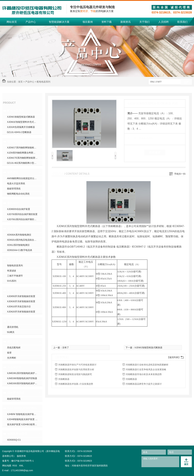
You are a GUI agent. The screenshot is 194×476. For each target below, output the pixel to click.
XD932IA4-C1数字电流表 (19, 250)
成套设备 (13, 341)
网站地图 (6, 465)
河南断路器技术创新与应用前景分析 (76, 369)
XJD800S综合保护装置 (18, 209)
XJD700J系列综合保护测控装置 (23, 219)
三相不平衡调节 (15, 275)
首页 (20, 81)
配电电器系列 (43, 81)
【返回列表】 (173, 357)
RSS (15, 465)
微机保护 (13, 203)
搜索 (186, 82)
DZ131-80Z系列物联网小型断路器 (24, 163)
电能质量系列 (15, 259)
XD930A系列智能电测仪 (19, 234)
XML (21, 465)
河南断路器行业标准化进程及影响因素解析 (147, 364)
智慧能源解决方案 (59, 22)
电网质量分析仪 (17, 433)
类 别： (133, 138)
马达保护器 (14, 367)
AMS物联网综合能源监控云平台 (23, 178)
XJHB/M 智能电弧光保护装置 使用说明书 (24, 414)
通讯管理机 (12, 327)
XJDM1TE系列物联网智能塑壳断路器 (24, 158)
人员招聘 (163, 22)
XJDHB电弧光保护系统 (22, 408)
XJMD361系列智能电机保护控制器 (24, 373)
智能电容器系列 (15, 265)
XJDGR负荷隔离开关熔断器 (21, 127)
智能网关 (13, 321)
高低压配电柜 (14, 347)
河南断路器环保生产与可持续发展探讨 (77, 364)
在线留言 (155, 152)
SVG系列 (11, 281)
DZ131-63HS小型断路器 (19, 132)
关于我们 (144, 22)
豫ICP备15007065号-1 (22, 460)
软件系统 (13, 172)
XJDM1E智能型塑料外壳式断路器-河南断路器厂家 (24, 122)
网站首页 (12, 22)
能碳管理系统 (14, 188)
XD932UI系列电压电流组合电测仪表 (24, 240)
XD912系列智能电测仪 (18, 245)
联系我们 (182, 22)
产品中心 (31, 22)
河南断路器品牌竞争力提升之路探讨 (144, 384)
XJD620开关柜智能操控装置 (21, 311)
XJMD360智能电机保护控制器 (22, 378)
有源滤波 (11, 270)
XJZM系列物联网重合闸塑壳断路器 (24, 152)
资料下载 (106, 22)
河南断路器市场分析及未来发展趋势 (144, 374)
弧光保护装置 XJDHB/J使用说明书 (24, 424)
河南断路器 (63, 379)
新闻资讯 (125, 22)
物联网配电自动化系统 (18, 193)
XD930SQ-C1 (14, 440)
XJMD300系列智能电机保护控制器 (24, 383)
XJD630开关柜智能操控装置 (21, 301)
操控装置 (13, 290)
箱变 (9, 352)
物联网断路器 (15, 141)
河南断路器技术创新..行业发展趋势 (75, 384)
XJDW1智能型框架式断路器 (21, 117)
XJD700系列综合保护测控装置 (22, 214)
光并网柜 (11, 357)
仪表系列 (13, 228)
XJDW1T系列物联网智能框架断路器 (24, 147)
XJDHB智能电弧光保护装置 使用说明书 (24, 419)
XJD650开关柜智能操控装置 (21, 296)
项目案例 (87, 22)
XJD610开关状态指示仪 (19, 306)
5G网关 (11, 332)
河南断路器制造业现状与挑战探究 (75, 374)
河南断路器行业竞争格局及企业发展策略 (146, 369)
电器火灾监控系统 (16, 183)
